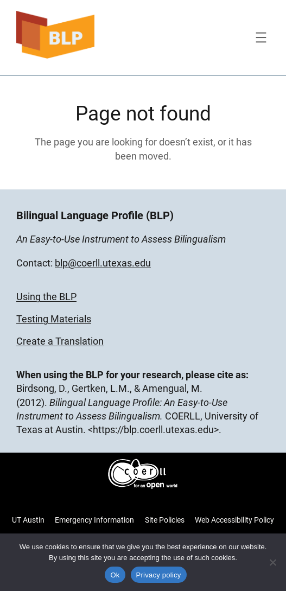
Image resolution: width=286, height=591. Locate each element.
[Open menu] (261, 37)
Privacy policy (158, 575)
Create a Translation (60, 341)
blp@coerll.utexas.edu (103, 263)
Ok (114, 575)
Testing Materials (53, 319)
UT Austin (28, 520)
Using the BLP (46, 296)
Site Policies (165, 520)
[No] (272, 562)
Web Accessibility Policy (234, 520)
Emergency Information (94, 520)
